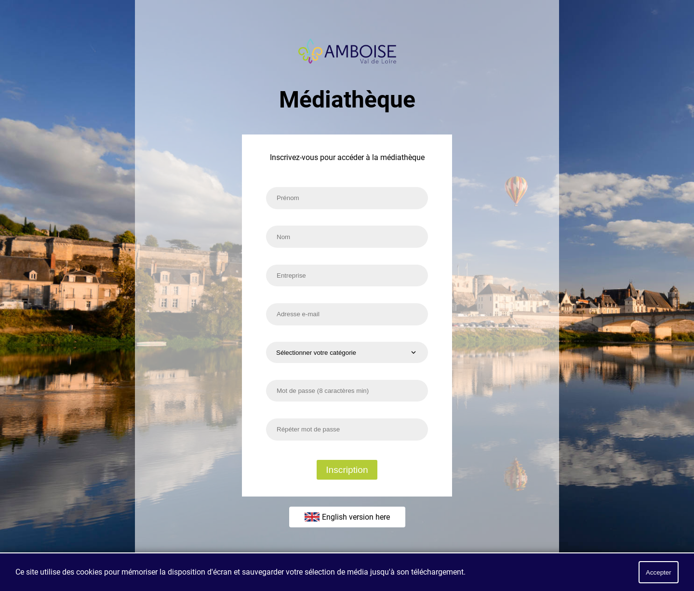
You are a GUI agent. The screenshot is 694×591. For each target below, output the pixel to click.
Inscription (347, 470)
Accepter (658, 572)
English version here (347, 517)
